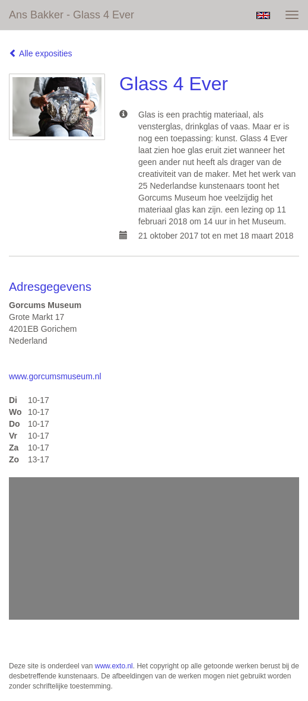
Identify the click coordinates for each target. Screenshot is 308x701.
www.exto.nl (114, 666)
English (263, 15)
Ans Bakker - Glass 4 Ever (71, 15)
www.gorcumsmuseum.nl (55, 376)
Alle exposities (40, 53)
